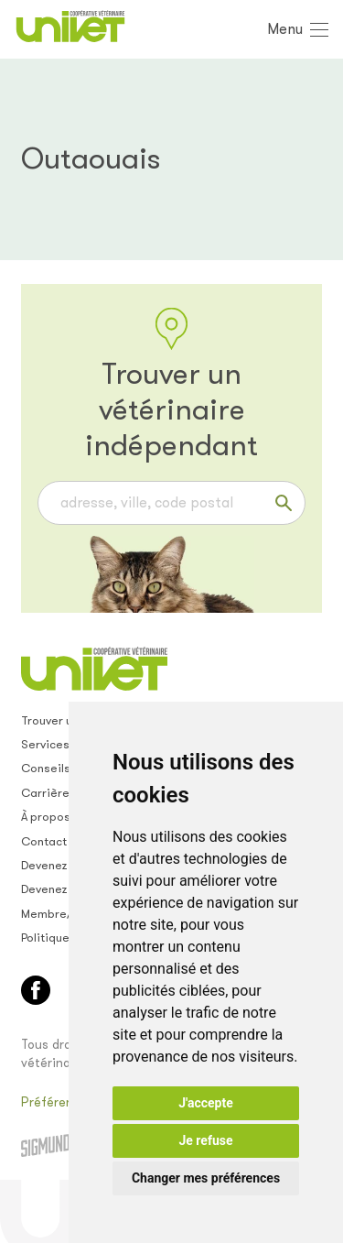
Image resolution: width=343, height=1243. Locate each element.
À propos (45, 816)
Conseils (45, 768)
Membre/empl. (62, 913)
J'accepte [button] (205, 1103)
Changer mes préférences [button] (206, 1178)
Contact (44, 841)
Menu (285, 28)
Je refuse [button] (205, 1140)
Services (45, 744)
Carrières (48, 793)
